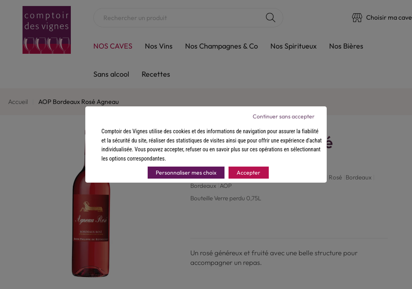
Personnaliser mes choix (186, 172)
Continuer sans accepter (284, 116)
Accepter (248, 172)
